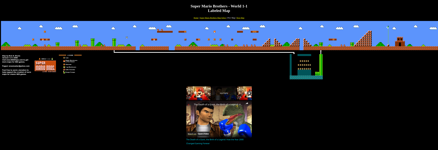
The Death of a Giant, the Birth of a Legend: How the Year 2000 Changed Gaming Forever (219, 104)
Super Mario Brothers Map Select (213, 18)
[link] (190, 104)
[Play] (249, 93)
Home (196, 18)
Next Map (240, 18)
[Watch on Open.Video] (198, 134)
